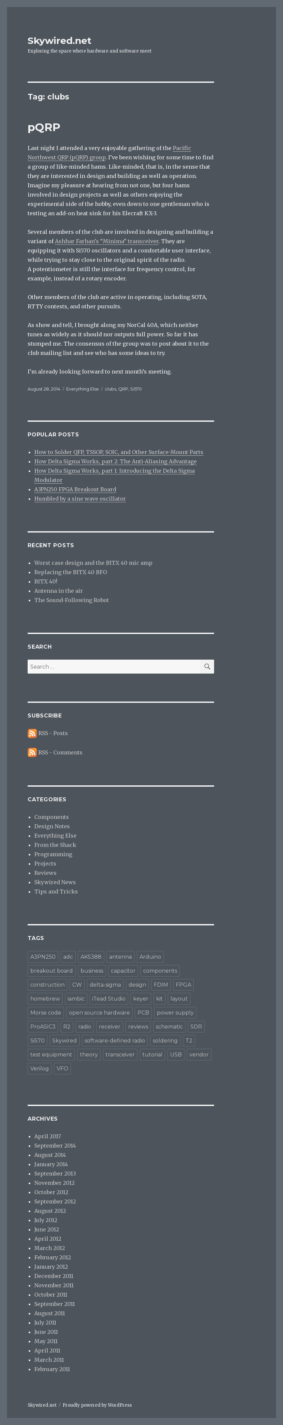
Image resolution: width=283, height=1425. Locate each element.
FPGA (183, 985)
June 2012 (46, 1229)
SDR (196, 1027)
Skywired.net (60, 40)
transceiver (120, 1054)
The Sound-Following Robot (71, 600)
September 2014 (55, 1145)
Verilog (39, 1068)
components (160, 971)
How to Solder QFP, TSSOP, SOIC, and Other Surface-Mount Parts (118, 452)
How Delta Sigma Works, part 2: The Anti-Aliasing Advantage (115, 461)
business (92, 971)
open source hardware (99, 1013)
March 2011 (49, 1359)
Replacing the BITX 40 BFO (70, 572)
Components (51, 817)
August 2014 (50, 1155)
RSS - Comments (60, 752)
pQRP (44, 127)
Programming (53, 854)
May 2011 (46, 1341)
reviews (138, 1027)
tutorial (152, 1054)
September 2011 (54, 1304)
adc (68, 957)
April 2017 (47, 1136)
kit (159, 999)
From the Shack (55, 845)
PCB (143, 1013)
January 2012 (51, 1266)
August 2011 (49, 1313)
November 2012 (54, 1183)
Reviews (45, 873)
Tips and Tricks (56, 891)
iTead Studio (109, 999)
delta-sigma (105, 985)
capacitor (123, 971)
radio (84, 1027)
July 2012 (45, 1220)
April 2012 (47, 1238)
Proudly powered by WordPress (97, 1405)
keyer (140, 999)
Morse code (45, 1013)
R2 (67, 1027)
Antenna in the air (58, 590)
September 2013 (55, 1173)
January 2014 (51, 1164)
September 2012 (55, 1201)
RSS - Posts (53, 733)
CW (77, 985)
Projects (45, 863)
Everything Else (82, 389)
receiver (110, 1027)
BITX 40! (45, 581)
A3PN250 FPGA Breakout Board (75, 489)
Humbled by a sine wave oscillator (80, 498)
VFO (62, 1068)
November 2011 (54, 1285)
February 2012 (52, 1257)
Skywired (64, 1040)
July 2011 (45, 1322)
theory (89, 1054)
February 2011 (52, 1369)
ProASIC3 (43, 1027)
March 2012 (49, 1248)
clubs (110, 389)
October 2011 (50, 1294)
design (137, 985)
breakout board (51, 971)
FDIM (161, 985)
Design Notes (52, 826)
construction (47, 985)
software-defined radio (115, 1040)
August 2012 (50, 1210)
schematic (169, 1027)
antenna (120, 957)
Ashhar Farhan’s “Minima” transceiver (106, 241)
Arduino (150, 957)
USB (176, 1054)
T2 (188, 1040)
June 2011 (46, 1332)
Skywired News (55, 882)
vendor (199, 1054)
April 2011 (47, 1350)
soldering (165, 1040)
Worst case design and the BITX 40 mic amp (93, 562)
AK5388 (91, 957)
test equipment (51, 1054)
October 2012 (51, 1192)
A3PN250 (43, 957)
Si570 (136, 389)
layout (179, 999)
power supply (175, 1013)
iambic (76, 999)
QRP (123, 389)
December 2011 (53, 1276)
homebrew (45, 999)
